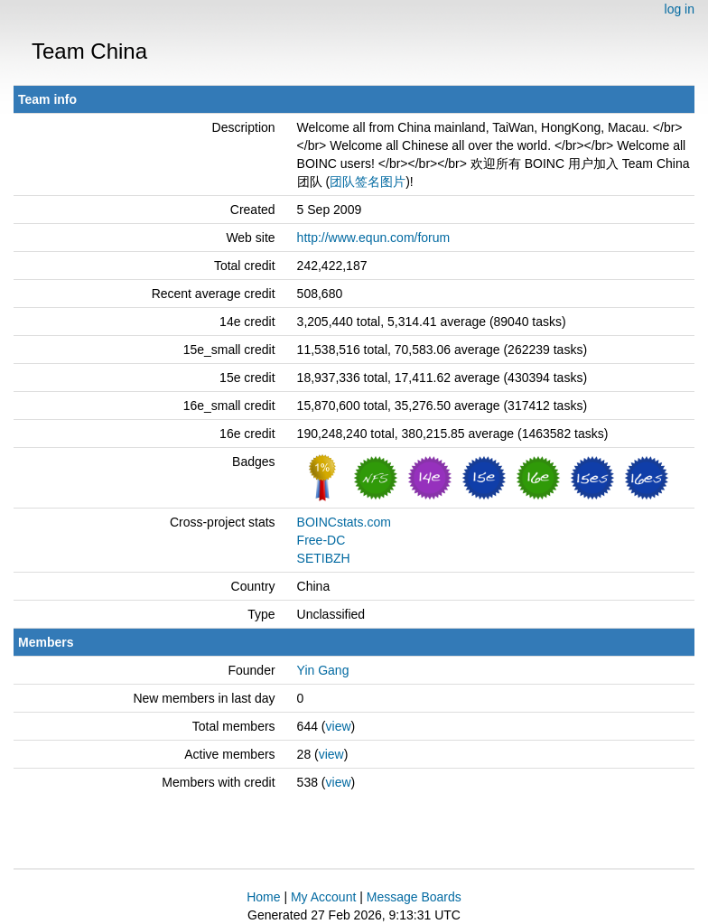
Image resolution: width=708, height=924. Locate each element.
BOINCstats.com (344, 522)
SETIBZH (323, 558)
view (338, 726)
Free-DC (321, 540)
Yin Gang (323, 670)
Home (263, 897)
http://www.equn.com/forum (374, 237)
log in (679, 9)
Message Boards (414, 897)
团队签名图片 (367, 181)
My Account (323, 897)
